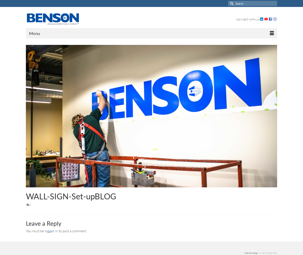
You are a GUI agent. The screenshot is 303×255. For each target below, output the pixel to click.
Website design (251, 253)
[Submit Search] (231, 3)
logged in (51, 231)
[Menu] (151, 33)
